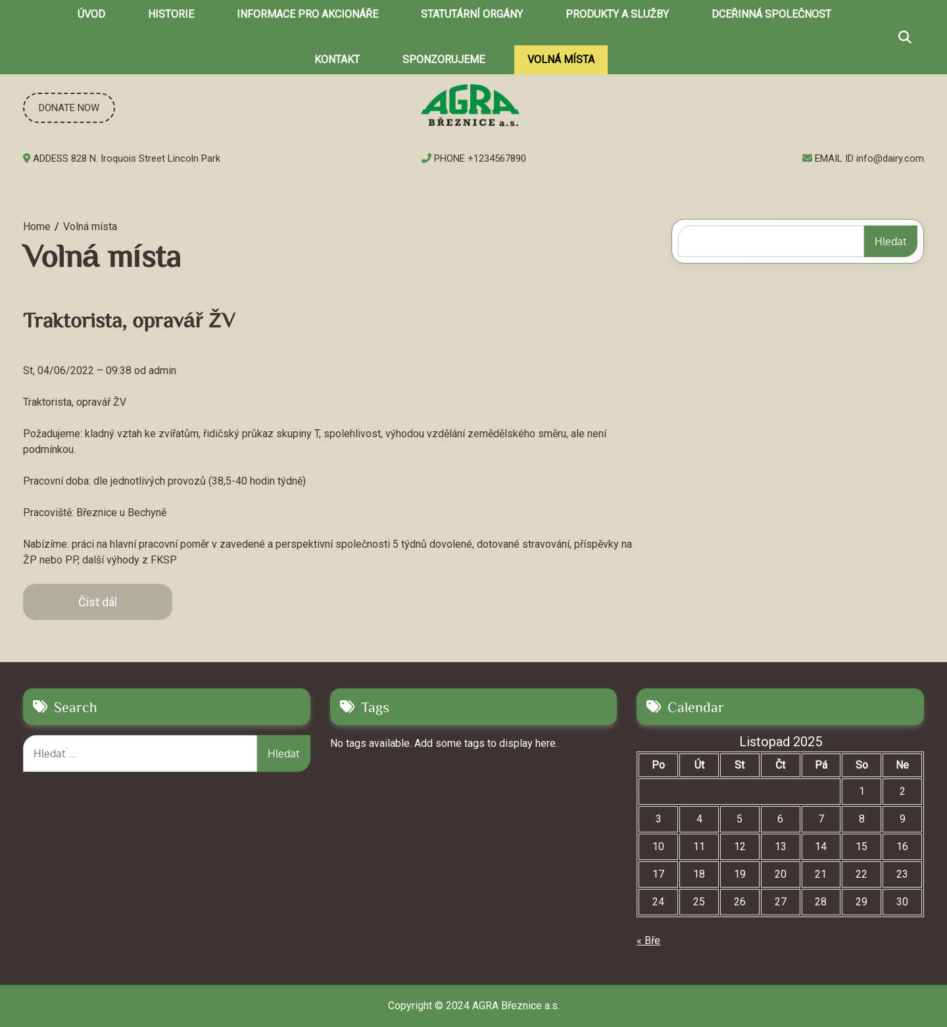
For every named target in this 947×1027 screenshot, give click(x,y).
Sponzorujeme (443, 59)
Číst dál (97, 602)
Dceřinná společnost (771, 14)
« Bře (648, 940)
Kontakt (337, 59)
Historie (171, 14)
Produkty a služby (617, 14)
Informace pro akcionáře (307, 14)
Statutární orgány (472, 14)
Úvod (91, 14)
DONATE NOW (69, 108)
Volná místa (561, 59)
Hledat (891, 241)
